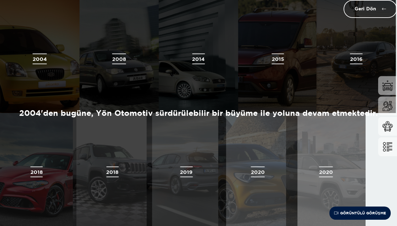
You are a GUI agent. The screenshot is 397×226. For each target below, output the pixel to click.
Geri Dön (365, 8)
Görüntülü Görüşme (360, 213)
